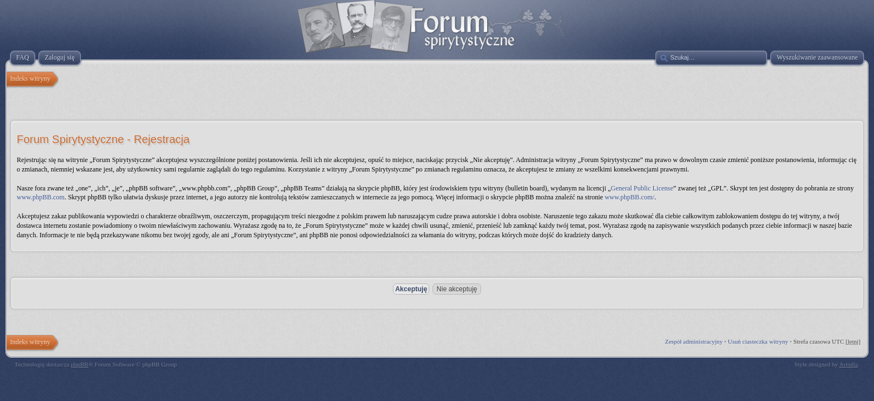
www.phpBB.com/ (629, 197)
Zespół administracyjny (694, 341)
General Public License (642, 188)
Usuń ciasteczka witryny (758, 341)
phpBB (79, 364)
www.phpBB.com (41, 197)
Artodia (848, 364)
